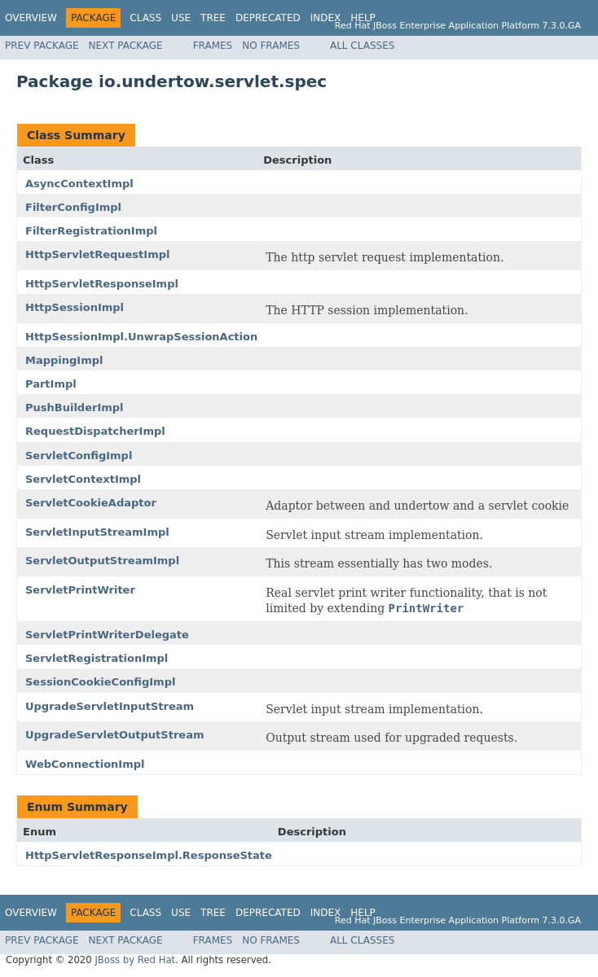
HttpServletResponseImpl (101, 284)
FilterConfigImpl (73, 207)
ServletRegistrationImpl (96, 658)
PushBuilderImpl (74, 407)
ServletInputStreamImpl (97, 532)
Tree (213, 18)
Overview (31, 18)
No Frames (271, 45)
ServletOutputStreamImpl (102, 560)
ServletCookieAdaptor (90, 503)
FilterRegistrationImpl (91, 231)
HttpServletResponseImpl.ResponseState (148, 855)
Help (363, 18)
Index (325, 18)
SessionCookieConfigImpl (100, 682)
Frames (213, 45)
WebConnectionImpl (85, 764)
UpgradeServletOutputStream (114, 735)
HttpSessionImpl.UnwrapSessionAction (141, 337)
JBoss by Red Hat (135, 960)
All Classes (362, 45)
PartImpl (51, 384)
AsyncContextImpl (79, 183)
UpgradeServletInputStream (109, 706)
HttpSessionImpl (74, 307)
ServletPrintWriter (80, 590)
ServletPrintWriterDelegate (107, 635)
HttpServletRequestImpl (97, 254)
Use (181, 18)
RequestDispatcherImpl (95, 431)
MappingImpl (64, 360)
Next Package (126, 45)
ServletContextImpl (83, 479)
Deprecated (268, 18)
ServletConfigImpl (78, 455)
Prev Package (42, 45)
